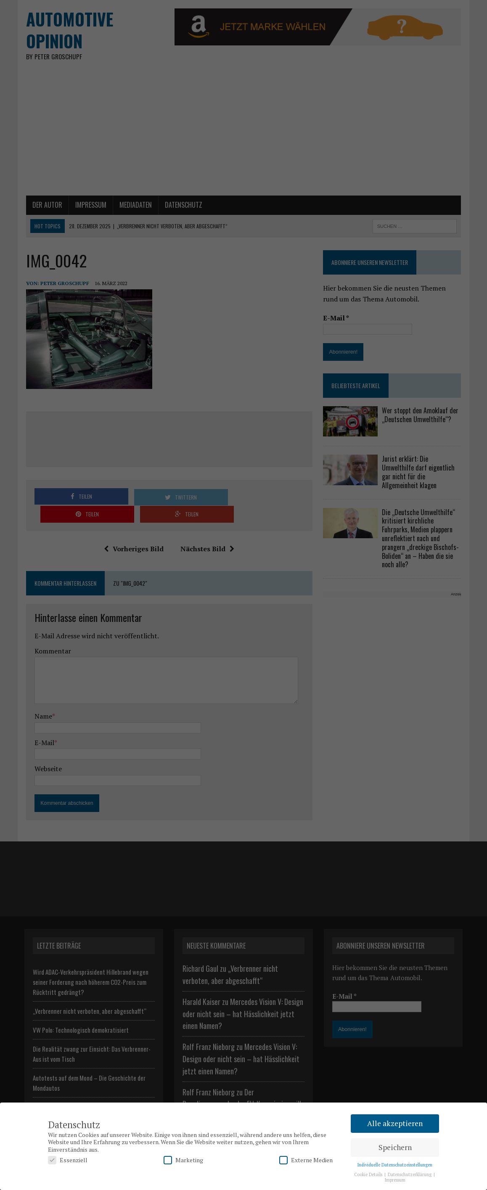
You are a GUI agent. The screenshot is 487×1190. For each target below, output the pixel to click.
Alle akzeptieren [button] (395, 1123)
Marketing (183, 1160)
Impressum (395, 1180)
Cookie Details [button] (369, 1174)
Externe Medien (306, 1160)
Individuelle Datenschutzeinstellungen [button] (394, 1165)
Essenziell (67, 1160)
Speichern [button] (395, 1147)
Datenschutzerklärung (410, 1174)
